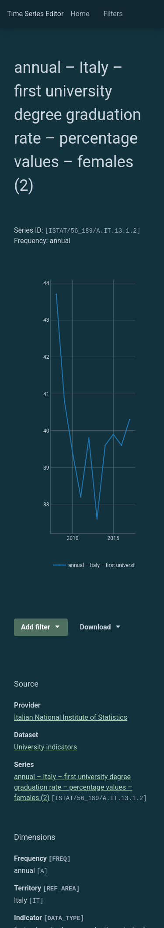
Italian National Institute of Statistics (70, 717)
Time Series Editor (35, 14)
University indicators (45, 747)
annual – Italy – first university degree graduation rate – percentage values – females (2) (73, 787)
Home (79, 14)
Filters (112, 14)
